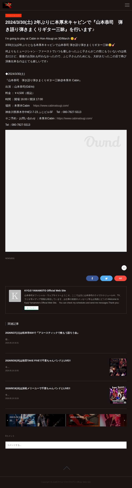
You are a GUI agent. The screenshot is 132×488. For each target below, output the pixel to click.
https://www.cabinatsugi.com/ (51, 105)
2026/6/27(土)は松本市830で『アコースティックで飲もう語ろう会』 (42, 332)
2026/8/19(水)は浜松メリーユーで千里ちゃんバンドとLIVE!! (37, 388)
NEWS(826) (9, 258)
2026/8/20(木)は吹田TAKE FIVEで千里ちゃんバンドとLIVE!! (38, 360)
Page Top (66, 469)
